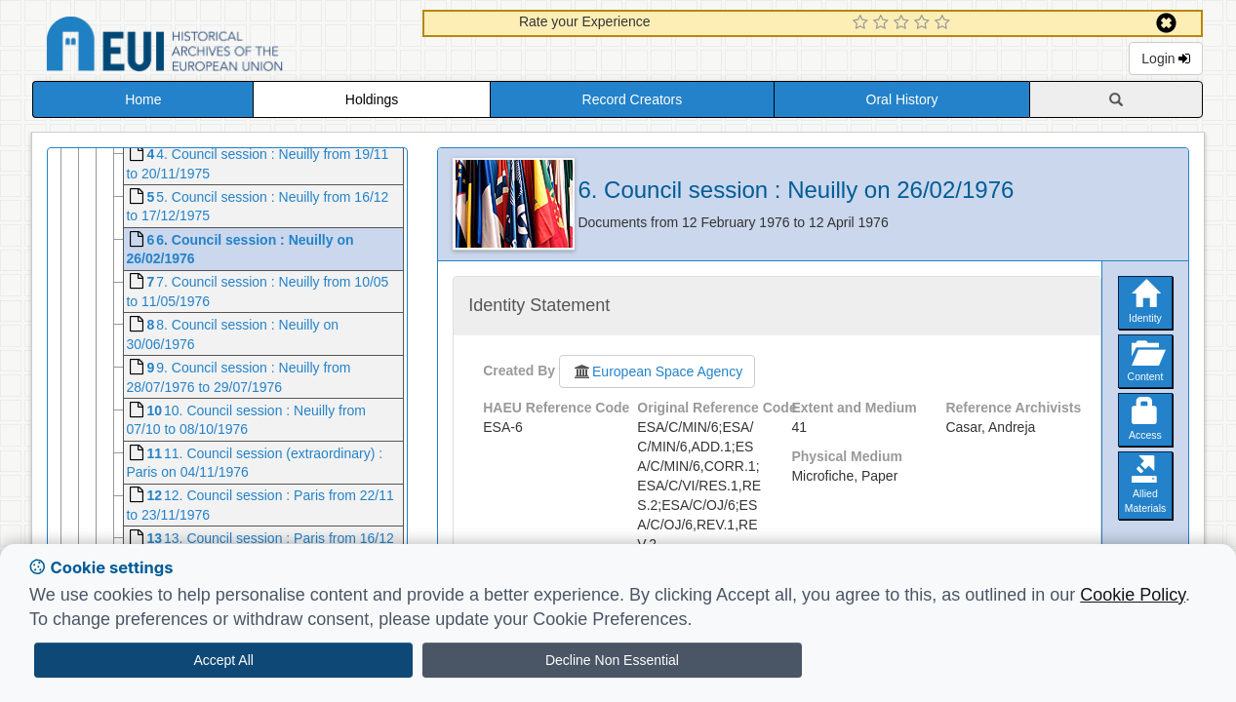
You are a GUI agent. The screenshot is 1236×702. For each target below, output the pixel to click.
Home (143, 99)
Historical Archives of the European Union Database (219, 47)
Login (1165, 58)
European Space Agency (657, 371)
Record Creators (632, 99)
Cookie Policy (1132, 594)
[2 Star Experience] (883, 23)
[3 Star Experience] (904, 23)
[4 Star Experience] (924, 23)
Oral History (902, 99)
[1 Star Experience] (863, 23)
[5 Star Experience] (945, 23)
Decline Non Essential (612, 660)
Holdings (371, 99)
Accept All (223, 660)
